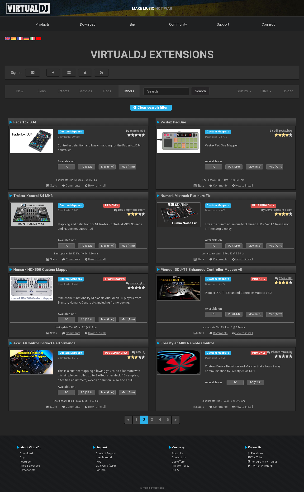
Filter (266, 91)
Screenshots (27, 470)
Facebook (255, 453)
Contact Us (179, 457)
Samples (85, 91)
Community (178, 24)
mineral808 (137, 130)
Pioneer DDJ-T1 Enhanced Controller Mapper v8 (201, 269)
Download (87, 24)
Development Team (131, 209)
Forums (100, 470)
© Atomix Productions (152, 487)
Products (43, 24)
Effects (63, 91)
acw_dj (140, 352)
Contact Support (106, 453)
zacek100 (285, 278)
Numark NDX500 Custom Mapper (41, 269)
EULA (175, 470)
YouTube (255, 457)
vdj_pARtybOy (283, 130)
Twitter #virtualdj (260, 465)
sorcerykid (137, 283)
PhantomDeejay (281, 352)
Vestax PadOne (173, 122)
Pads (107, 91)
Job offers (178, 461)
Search (200, 91)
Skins (42, 91)
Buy (133, 24)
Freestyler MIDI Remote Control (187, 343)
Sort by (244, 91)
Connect (268, 24)
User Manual (104, 457)
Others (129, 91)
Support (223, 24)
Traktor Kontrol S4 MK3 (33, 196)
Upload (288, 91)
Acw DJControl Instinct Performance (44, 343)
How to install (97, 185)
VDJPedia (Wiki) (106, 465)
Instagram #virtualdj (262, 461)
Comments (73, 185)
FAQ (98, 461)
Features (25, 461)
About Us (178, 453)
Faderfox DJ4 (24, 122)
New (19, 91)
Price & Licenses (30, 465)
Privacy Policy (180, 465)
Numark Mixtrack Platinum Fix (186, 196)
